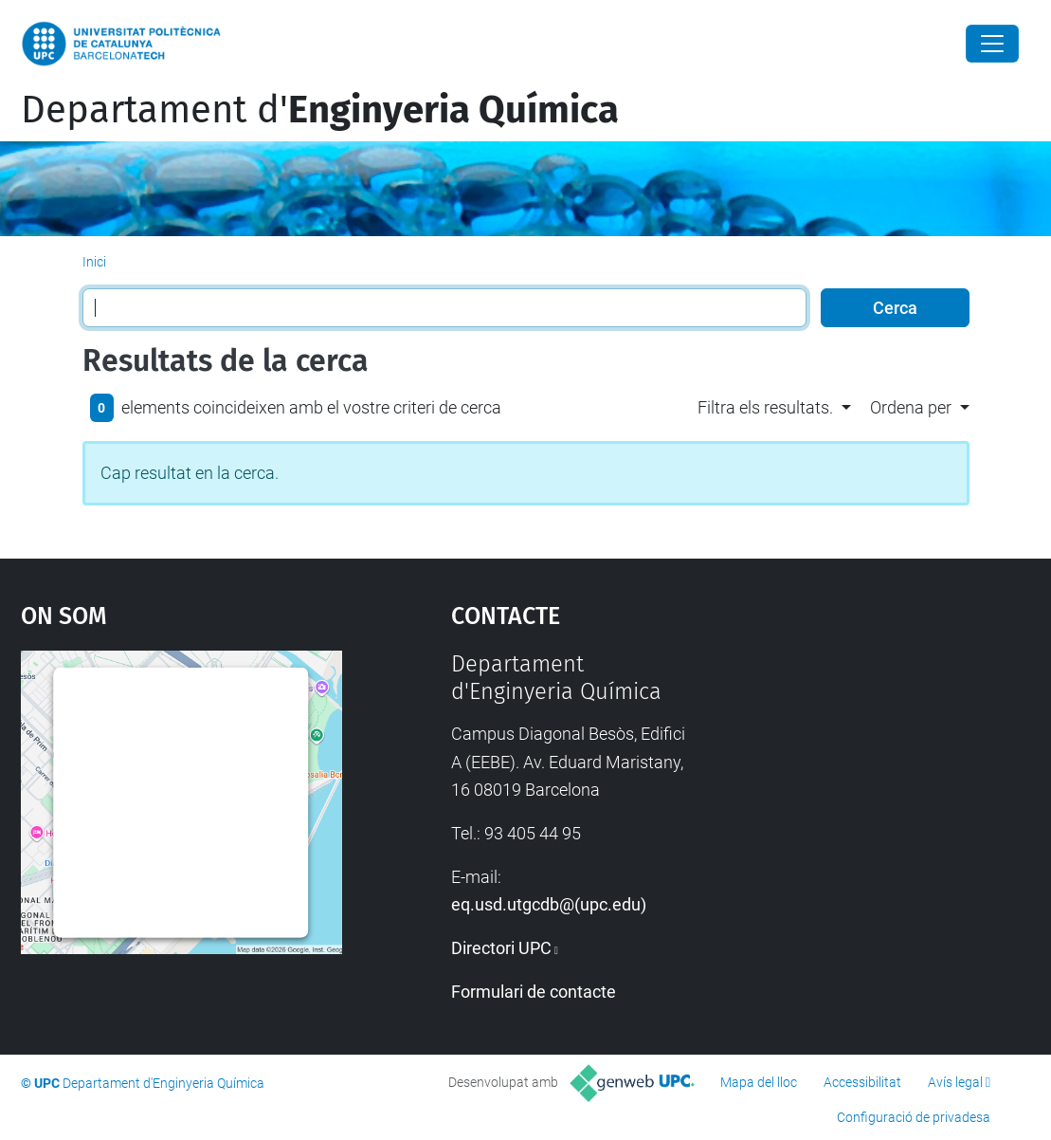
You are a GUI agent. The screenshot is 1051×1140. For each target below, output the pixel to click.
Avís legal (955, 1082)
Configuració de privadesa (913, 1117)
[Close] (992, 44)
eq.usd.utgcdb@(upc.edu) (548, 904)
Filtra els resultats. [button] (765, 407)
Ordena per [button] (910, 407)
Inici (94, 261)
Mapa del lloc (758, 1082)
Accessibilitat (862, 1082)
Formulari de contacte (533, 992)
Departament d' (320, 110)
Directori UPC (501, 948)
